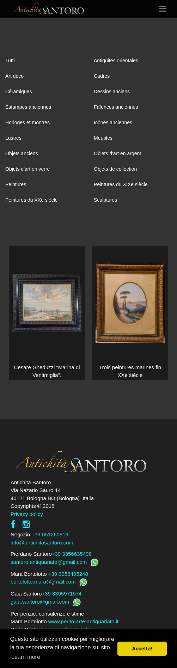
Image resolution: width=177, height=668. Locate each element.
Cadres (102, 76)
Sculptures (105, 200)
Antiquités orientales (116, 60)
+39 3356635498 (72, 554)
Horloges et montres (27, 122)
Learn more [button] (25, 657)
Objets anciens (21, 153)
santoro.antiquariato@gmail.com (49, 562)
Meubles (103, 138)
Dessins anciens (112, 91)
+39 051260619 (49, 534)
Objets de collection (115, 169)
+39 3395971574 (61, 594)
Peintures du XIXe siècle (121, 184)
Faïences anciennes (116, 107)
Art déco (14, 76)
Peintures (15, 184)
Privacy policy (27, 514)
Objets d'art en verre (27, 169)
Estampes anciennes (28, 107)
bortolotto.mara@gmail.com (43, 582)
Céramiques (18, 91)
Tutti (10, 60)
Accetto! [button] (142, 648)
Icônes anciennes (113, 122)
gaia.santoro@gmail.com (40, 602)
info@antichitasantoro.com (42, 543)
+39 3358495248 (68, 574)
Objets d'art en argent (117, 153)
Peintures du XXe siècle (31, 200)
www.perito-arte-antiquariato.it (83, 621)
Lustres (13, 138)
